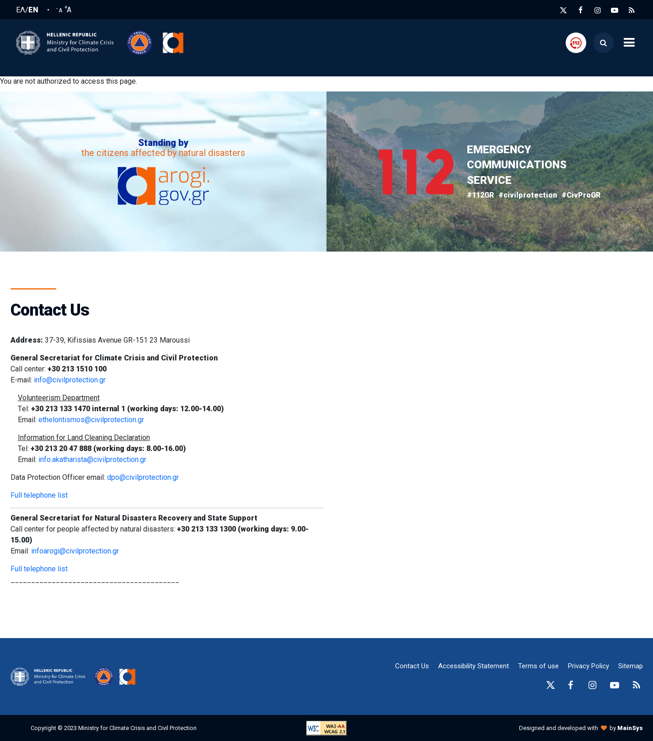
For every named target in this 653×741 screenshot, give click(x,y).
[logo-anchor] (50, 677)
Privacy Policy (588, 666)
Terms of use (538, 666)
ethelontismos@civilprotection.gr (91, 419)
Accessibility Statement (473, 666)
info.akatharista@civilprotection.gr (92, 459)
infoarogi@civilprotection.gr (75, 551)
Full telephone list (39, 495)
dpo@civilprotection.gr (143, 477)
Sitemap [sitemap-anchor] (630, 666)
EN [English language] (33, 10)
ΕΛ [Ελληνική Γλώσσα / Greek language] (20, 10)
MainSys (630, 728)
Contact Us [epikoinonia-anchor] (412, 666)
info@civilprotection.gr (70, 380)
